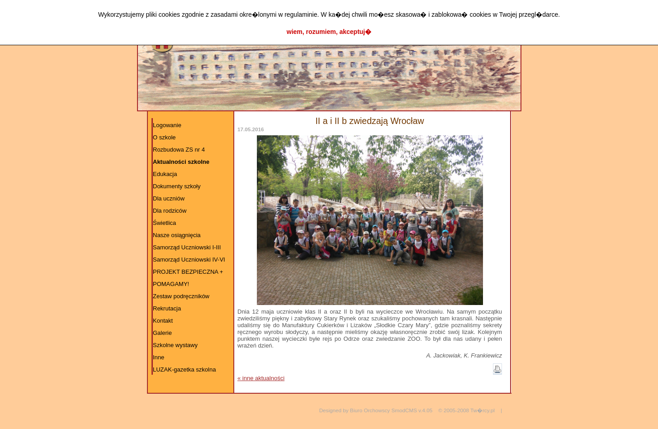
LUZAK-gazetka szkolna (184, 369)
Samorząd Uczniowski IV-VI (189, 259)
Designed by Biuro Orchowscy (354, 410)
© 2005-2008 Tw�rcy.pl (466, 410)
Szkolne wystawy (175, 345)
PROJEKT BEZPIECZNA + (188, 271)
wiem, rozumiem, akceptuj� (329, 31)
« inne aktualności (260, 378)
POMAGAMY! (171, 284)
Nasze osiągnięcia (177, 235)
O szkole (164, 137)
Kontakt (163, 320)
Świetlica (164, 222)
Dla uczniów (169, 198)
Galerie (162, 332)
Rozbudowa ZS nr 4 (179, 149)
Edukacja (165, 174)
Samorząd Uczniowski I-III (187, 247)
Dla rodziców (169, 210)
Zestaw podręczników (181, 296)
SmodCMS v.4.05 (411, 410)
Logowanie (167, 125)
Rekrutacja (167, 308)
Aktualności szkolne (181, 161)
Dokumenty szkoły (176, 186)
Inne (158, 357)
